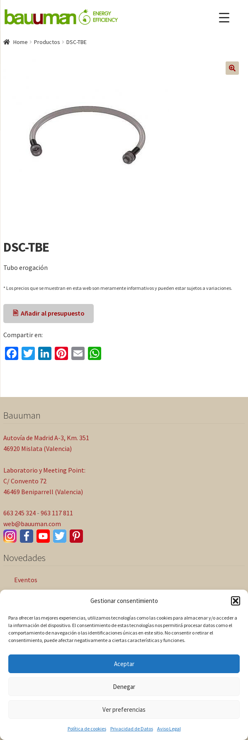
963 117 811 (57, 513)
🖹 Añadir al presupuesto (49, 313)
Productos (47, 42)
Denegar (124, 687)
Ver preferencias (124, 709)
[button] (235, 601)
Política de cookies (87, 728)
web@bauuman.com (32, 523)
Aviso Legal (169, 728)
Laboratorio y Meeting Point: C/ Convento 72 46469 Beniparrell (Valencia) (44, 481)
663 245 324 (19, 513)
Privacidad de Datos (131, 728)
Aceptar (124, 664)
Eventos (25, 580)
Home (20, 42)
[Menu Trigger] (224, 17)
